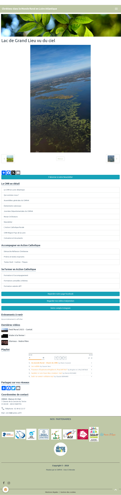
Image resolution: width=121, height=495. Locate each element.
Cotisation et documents (13, 238)
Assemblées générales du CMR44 (16, 200)
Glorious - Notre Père (19, 341)
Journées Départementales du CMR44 (18, 211)
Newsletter (8, 222)
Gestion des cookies (68, 492)
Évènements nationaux (12, 206)
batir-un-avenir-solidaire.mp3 (49, 376)
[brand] (29, 9)
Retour (60, 159)
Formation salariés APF (12, 286)
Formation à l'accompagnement (16, 275)
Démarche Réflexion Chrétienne (16, 251)
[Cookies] (6, 489)
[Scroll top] (115, 489)
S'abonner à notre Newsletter (60, 177)
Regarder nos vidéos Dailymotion (60, 301)
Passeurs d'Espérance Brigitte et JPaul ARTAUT (59, 369)
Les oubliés (41, 366)
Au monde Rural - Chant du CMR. (51, 362)
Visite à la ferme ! (17, 335)
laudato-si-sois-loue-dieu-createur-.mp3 (53, 373)
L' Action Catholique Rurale (14, 227)
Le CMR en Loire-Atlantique (14, 190)
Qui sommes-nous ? (11, 195)
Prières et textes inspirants (14, 257)
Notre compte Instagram (60, 308)
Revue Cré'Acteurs (11, 217)
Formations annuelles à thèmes (16, 281)
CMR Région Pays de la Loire (14, 233)
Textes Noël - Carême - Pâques (16, 262)
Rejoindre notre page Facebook (60, 294)
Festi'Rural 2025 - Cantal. (21, 329)
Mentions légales (51, 492)
